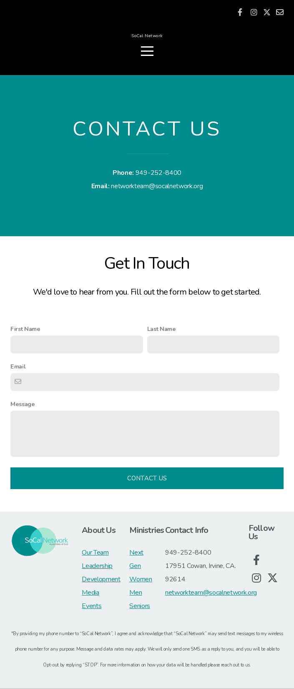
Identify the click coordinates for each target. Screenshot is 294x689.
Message (22, 405)
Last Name (161, 330)
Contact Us (147, 479)
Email (17, 367)
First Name (25, 330)
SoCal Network (147, 37)
